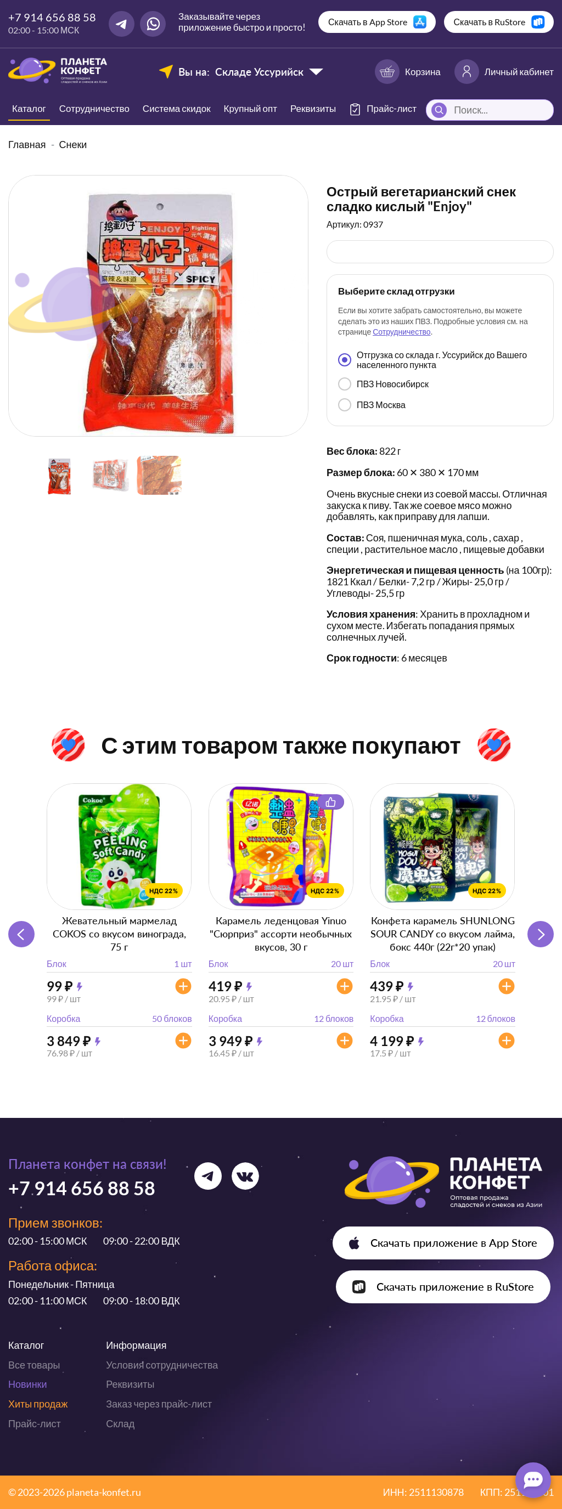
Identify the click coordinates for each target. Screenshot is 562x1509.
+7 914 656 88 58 (52, 17)
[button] (540, 934)
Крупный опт (250, 108)
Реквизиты (313, 108)
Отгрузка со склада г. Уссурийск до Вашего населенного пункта (432, 359)
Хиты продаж (38, 1404)
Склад (120, 1423)
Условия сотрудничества (162, 1365)
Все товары (34, 1365)
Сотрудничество (94, 108)
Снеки (73, 144)
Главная (27, 144)
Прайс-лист (34, 1423)
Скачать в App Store (367, 21)
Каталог (29, 108)
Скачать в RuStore (490, 21)
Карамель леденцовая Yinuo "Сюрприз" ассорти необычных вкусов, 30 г (281, 933)
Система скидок (177, 108)
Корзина (408, 71)
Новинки (27, 1384)
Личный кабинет (504, 71)
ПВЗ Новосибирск (383, 384)
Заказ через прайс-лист (159, 1404)
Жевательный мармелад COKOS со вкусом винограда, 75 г (119, 933)
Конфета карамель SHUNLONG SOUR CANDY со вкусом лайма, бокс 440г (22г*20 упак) (442, 933)
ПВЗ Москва (372, 404)
